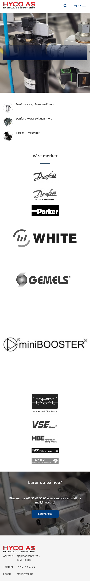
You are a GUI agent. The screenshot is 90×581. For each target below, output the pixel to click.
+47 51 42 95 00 (26, 567)
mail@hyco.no (25, 574)
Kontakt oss (45, 513)
